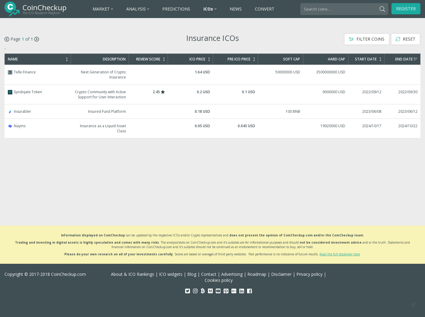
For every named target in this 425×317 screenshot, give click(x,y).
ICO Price (199, 59)
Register (406, 8)
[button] (413, 305)
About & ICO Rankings (132, 274)
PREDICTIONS (176, 9)
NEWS (236, 9)
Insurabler (213, 111)
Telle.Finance (213, 74)
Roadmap (256, 274)
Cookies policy (219, 280)
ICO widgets (170, 274)
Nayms (213, 128)
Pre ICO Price (241, 59)
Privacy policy (309, 274)
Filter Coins (366, 39)
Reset (405, 39)
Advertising (232, 274)
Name (38, 59)
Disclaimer (281, 274)
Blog (191, 274)
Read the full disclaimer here (340, 254)
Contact (208, 274)
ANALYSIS (137, 9)
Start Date (368, 59)
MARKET (103, 9)
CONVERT (264, 9)
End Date (406, 59)
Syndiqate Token (213, 94)
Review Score (150, 59)
